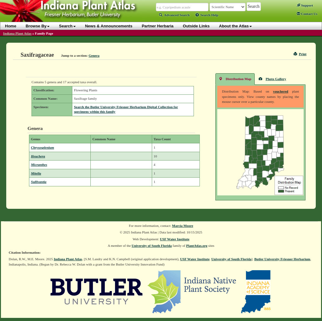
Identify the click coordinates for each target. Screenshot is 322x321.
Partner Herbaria (158, 26)
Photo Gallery (272, 79)
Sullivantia (38, 182)
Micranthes (39, 164)
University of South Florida (152, 245)
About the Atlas (235, 26)
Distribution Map (235, 79)
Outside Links (196, 26)
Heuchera (38, 156)
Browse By (38, 26)
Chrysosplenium (42, 147)
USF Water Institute (175, 239)
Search (67, 26)
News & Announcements (108, 26)
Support (305, 5)
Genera (94, 55)
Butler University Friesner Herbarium (282, 259)
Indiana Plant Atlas (17, 33)
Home (10, 26)
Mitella (36, 173)
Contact (307, 14)
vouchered (280, 91)
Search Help (207, 15)
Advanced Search (174, 15)
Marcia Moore (182, 226)
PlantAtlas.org (196, 245)
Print (300, 54)
